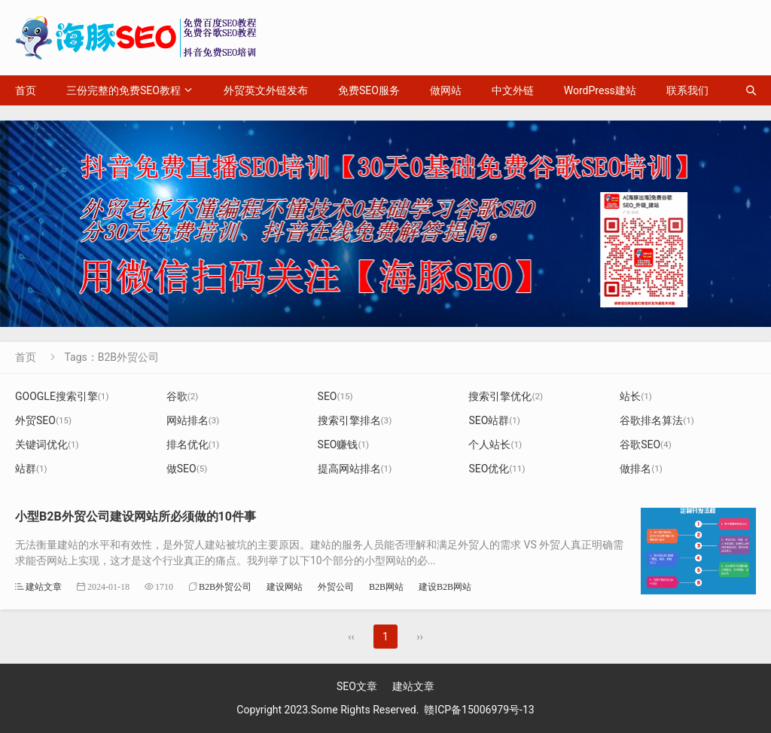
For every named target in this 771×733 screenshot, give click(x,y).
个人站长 (495, 444)
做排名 (641, 469)
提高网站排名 (355, 469)
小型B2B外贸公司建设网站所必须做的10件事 (135, 516)
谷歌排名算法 (657, 420)
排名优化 (193, 444)
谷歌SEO (646, 444)
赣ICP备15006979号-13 (479, 710)
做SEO (187, 469)
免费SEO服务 (369, 90)
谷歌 (182, 396)
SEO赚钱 (344, 444)
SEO (335, 396)
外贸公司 (336, 586)
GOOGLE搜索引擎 (61, 396)
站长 (636, 396)
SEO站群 (494, 420)
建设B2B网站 (445, 586)
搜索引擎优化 (505, 396)
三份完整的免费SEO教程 (123, 90)
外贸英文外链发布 (266, 90)
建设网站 (285, 586)
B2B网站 (386, 586)
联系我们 (687, 90)
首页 (25, 90)
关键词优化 (47, 444)
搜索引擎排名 (355, 420)
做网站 (446, 90)
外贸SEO (43, 420)
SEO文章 (357, 686)
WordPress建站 (600, 90)
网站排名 (193, 420)
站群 (31, 469)
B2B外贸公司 (225, 586)
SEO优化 (496, 469)
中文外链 (513, 90)
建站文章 (44, 586)
